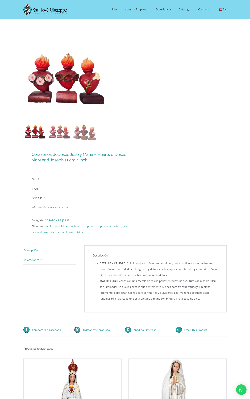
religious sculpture (82, 226)
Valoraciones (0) (33, 260)
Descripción (30, 250)
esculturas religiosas (57, 226)
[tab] (49, 250)
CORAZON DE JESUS (57, 220)
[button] (241, 389)
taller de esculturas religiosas (67, 232)
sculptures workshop (108, 226)
